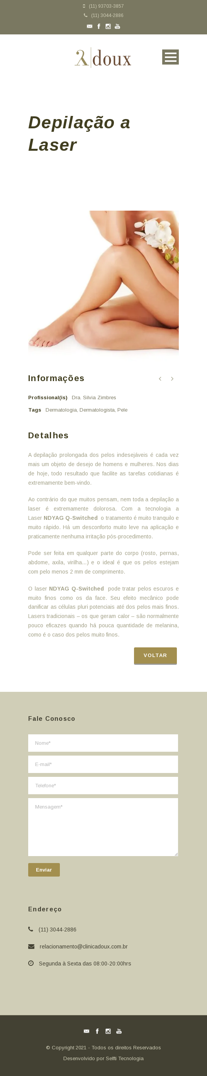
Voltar (155, 655)
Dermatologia (61, 410)
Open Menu (170, 57)
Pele (122, 410)
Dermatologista (97, 410)
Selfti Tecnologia (125, 1058)
